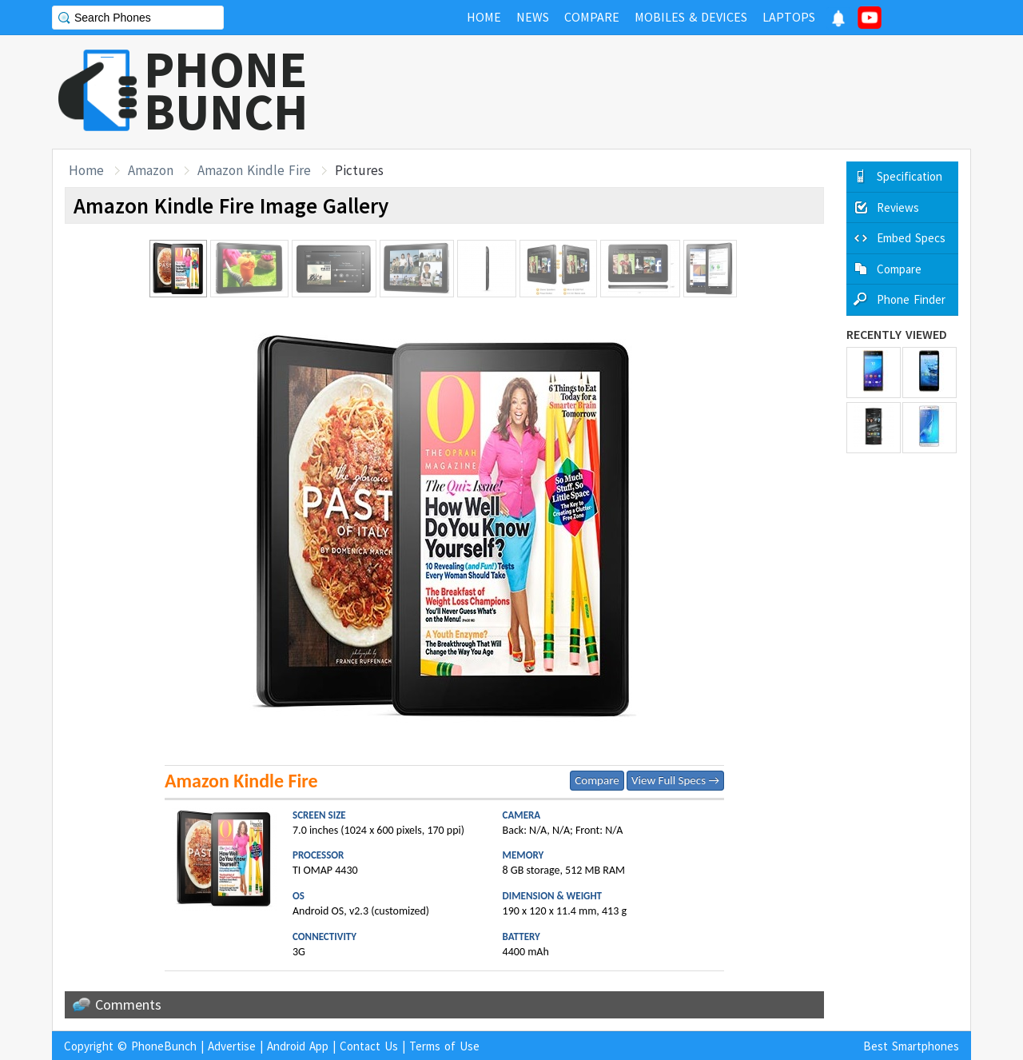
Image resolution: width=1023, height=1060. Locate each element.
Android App (297, 1046)
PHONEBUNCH (226, 90)
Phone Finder (911, 299)
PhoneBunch (164, 1046)
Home (86, 170)
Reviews (898, 207)
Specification (909, 176)
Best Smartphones (911, 1046)
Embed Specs (911, 237)
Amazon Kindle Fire (254, 170)
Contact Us (369, 1046)
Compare (597, 780)
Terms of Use (444, 1046)
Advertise (232, 1046)
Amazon (150, 170)
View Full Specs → (675, 780)
